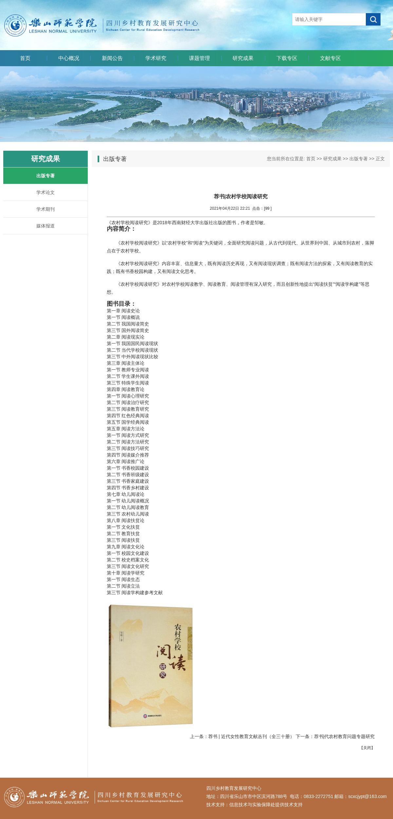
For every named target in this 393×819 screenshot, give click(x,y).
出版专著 (45, 175)
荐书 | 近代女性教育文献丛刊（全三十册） (251, 736)
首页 (25, 58)
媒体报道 (45, 225)
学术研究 (155, 58)
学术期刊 (45, 209)
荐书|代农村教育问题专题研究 (344, 736)
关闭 (367, 748)
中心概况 (68, 58)
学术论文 (45, 192)
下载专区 (286, 58)
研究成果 (243, 58)
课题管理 (199, 58)
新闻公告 (112, 58)
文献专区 (330, 58)
